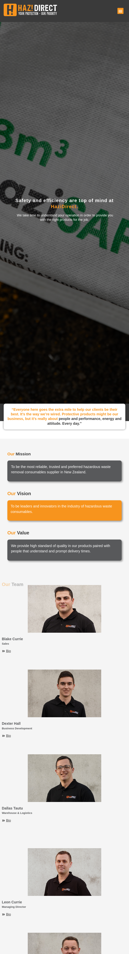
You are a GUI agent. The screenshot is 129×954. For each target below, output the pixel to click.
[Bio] (3, 651)
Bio (8, 651)
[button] (120, 11)
